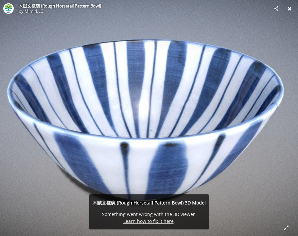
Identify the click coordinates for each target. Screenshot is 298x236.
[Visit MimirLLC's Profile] (8, 8)
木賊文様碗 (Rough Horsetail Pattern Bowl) (60, 6)
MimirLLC (34, 11)
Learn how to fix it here (148, 221)
